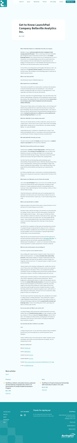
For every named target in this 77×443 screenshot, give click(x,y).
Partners (45, 2)
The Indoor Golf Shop (49, 238)
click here (31, 355)
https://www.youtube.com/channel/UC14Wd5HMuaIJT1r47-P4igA (39, 362)
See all (7, 374)
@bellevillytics (27, 351)
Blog (4, 422)
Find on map (72, 422)
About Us (21, 2)
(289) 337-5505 (72, 429)
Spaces (28, 2)
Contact (61, 2)
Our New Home (6, 411)
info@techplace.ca (71, 425)
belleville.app (27, 348)
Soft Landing (53, 2)
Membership (36, 2)
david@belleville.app (28, 365)
